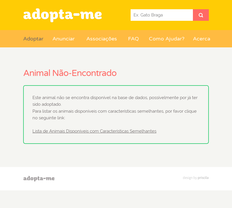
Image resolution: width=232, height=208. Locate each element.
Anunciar (63, 39)
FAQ (133, 39)
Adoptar (33, 39)
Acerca (201, 39)
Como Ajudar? (166, 39)
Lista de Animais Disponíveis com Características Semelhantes (94, 131)
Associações (101, 39)
